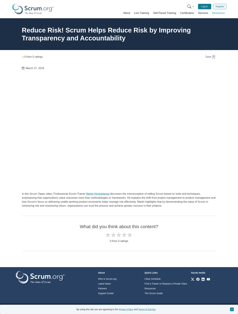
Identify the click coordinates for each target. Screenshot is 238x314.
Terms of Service (147, 309)
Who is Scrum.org (107, 279)
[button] (127, 13)
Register (220, 6)
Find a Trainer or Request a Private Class (166, 283)
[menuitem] (191, 6)
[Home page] (33, 9)
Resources (150, 288)
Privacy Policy (126, 309)
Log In (204, 6)
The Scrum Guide (154, 293)
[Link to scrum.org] (192, 279)
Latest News (104, 283)
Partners (102, 288)
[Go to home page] (40, 277)
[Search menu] (191, 6)
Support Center (106, 293)
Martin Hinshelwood (97, 193)
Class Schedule (153, 279)
